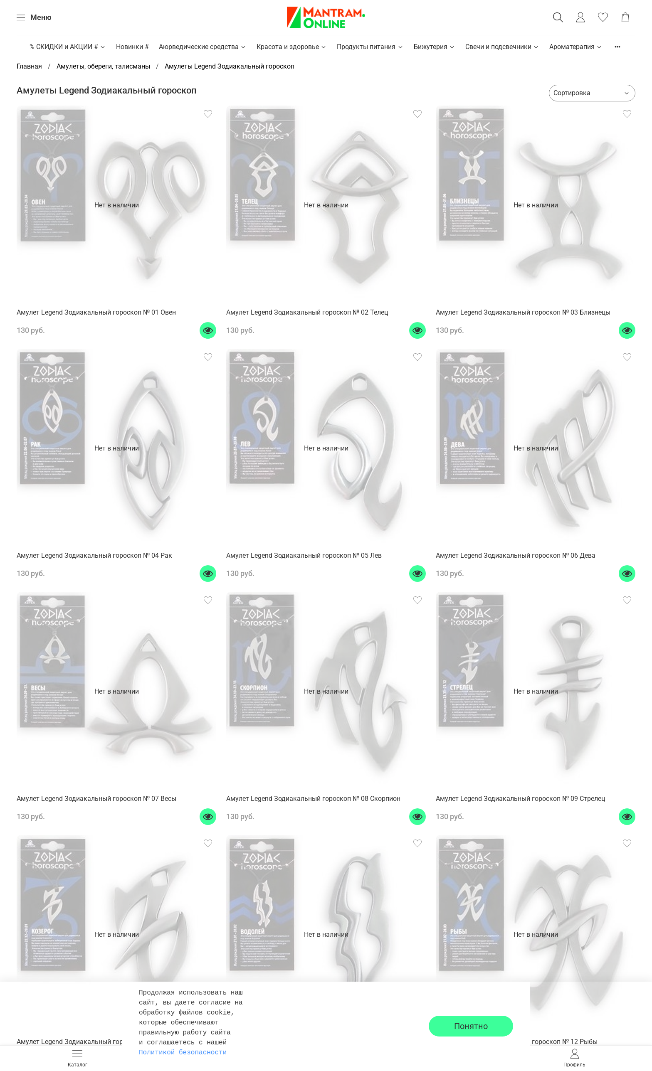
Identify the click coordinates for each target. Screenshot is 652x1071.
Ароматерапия (576, 47)
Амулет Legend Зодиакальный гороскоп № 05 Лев (304, 555)
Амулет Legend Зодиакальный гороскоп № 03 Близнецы (523, 312)
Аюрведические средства (203, 47)
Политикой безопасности (183, 1052)
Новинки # (132, 47)
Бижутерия (434, 47)
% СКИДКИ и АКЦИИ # (68, 47)
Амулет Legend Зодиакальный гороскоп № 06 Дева (515, 555)
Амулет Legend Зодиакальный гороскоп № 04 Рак (94, 555)
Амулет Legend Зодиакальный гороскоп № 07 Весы (96, 799)
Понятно (471, 1026)
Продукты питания (370, 47)
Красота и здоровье (292, 47)
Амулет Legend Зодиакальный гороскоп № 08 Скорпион (313, 799)
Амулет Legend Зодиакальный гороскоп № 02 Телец (307, 312)
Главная (29, 66)
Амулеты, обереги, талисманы (103, 66)
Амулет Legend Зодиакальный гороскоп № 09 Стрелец (520, 799)
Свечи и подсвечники (502, 47)
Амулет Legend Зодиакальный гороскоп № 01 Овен (96, 312)
